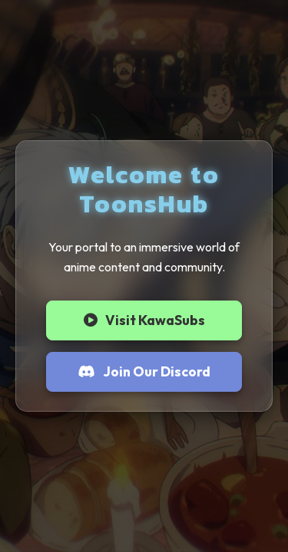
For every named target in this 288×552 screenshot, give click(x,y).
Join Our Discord (144, 371)
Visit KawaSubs (144, 320)
